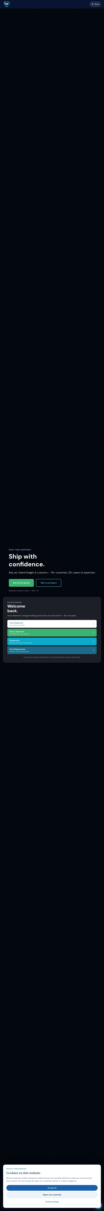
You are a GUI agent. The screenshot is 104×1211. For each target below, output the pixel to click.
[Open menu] (95, 4)
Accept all (52, 1188)
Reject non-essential (52, 1195)
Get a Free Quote (21, 582)
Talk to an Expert (48, 582)
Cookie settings (52, 1202)
